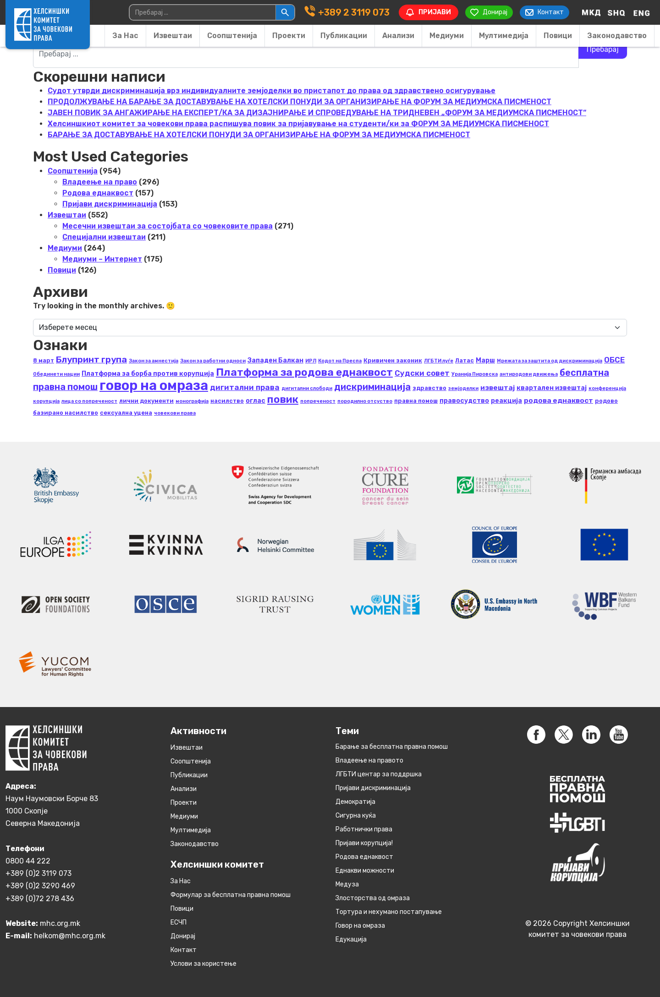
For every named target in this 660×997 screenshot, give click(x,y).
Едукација (351, 939)
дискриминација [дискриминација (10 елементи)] (372, 386)
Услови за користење (203, 964)
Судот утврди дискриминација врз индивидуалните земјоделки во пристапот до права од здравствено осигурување (271, 90)
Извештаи (173, 35)
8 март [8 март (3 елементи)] (43, 360)
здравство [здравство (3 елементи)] (429, 387)
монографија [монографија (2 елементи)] (192, 401)
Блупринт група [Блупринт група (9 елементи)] (91, 359)
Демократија (355, 802)
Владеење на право (99, 182)
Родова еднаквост (97, 193)
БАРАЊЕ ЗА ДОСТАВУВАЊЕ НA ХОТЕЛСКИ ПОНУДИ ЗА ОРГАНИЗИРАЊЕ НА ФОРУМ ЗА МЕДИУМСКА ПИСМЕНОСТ (259, 134)
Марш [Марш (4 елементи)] (485, 360)
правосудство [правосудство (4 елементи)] (464, 401)
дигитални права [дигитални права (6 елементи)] (245, 387)
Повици (558, 35)
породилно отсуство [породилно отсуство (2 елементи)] (364, 401)
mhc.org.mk (60, 923)
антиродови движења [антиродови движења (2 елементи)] (529, 374)
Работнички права (364, 829)
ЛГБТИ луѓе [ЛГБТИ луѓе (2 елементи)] (438, 361)
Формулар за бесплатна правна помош (230, 895)
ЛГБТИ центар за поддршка (379, 774)
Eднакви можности (365, 870)
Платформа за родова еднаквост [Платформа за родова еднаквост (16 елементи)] (304, 372)
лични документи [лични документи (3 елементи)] (146, 400)
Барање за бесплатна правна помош (392, 747)
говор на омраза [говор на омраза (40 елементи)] (153, 385)
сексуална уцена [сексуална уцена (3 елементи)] (126, 412)
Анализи (398, 35)
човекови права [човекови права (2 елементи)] (175, 413)
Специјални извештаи (104, 237)
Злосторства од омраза (373, 898)
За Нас (125, 35)
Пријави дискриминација (109, 204)
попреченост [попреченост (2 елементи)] (318, 401)
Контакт (183, 950)
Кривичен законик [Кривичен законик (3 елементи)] (392, 360)
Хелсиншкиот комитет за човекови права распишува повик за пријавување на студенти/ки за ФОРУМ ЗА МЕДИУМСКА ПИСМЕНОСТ (298, 123)
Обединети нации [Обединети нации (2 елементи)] (56, 374)
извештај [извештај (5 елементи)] (497, 387)
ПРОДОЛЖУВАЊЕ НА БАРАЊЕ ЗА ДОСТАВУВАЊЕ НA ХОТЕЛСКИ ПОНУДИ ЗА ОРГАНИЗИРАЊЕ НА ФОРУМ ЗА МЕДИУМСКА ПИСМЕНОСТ (299, 101)
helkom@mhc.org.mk (69, 935)
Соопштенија (232, 35)
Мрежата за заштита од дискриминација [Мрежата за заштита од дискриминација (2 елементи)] (549, 361)
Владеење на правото (369, 760)
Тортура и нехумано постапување (389, 912)
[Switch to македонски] (591, 12)
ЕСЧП (178, 922)
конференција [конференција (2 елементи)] (607, 388)
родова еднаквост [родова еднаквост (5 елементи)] (558, 400)
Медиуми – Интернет (102, 259)
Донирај (182, 936)
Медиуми (446, 35)
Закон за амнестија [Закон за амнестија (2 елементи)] (153, 361)
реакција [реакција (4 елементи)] (506, 401)
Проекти (288, 35)
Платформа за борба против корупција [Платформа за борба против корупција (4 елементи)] (148, 374)
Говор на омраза (360, 926)
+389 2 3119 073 (352, 12)
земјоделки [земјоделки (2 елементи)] (463, 388)
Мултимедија (503, 35)
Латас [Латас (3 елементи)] (464, 360)
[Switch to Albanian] (616, 12)
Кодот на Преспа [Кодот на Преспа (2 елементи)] (340, 361)
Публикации (343, 35)
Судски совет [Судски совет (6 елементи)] (422, 373)
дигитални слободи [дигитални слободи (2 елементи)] (306, 388)
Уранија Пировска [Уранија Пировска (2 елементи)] (474, 374)
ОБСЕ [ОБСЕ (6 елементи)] (614, 359)
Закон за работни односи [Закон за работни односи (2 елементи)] (213, 361)
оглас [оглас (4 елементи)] (255, 401)
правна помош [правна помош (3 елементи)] (416, 400)
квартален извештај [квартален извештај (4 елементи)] (552, 388)
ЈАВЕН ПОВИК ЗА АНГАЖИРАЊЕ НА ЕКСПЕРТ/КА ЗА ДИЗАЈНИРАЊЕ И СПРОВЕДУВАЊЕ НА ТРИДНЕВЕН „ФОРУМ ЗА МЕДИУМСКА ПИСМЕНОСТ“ (317, 112)
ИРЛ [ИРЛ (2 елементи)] (310, 361)
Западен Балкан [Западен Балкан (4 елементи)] (275, 360)
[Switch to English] (641, 12)
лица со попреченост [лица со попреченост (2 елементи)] (89, 401)
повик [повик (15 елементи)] (282, 399)
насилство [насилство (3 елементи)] (227, 400)
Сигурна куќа (356, 815)
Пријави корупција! (364, 843)
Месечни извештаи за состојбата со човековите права (167, 226)
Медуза (347, 884)
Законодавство (617, 35)
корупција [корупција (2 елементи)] (46, 401)
